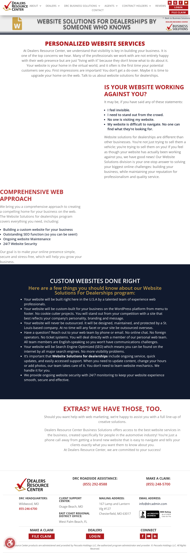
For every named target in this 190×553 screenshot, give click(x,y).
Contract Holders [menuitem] (135, 6)
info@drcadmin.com (153, 504)
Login (178, 7)
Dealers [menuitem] (51, 6)
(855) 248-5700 (158, 484)
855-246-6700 (28, 509)
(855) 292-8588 (95, 484)
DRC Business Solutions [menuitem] (80, 6)
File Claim (179, 12)
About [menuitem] (34, 6)
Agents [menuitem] (109, 6)
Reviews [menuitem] (160, 6)
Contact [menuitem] (98, 10)
